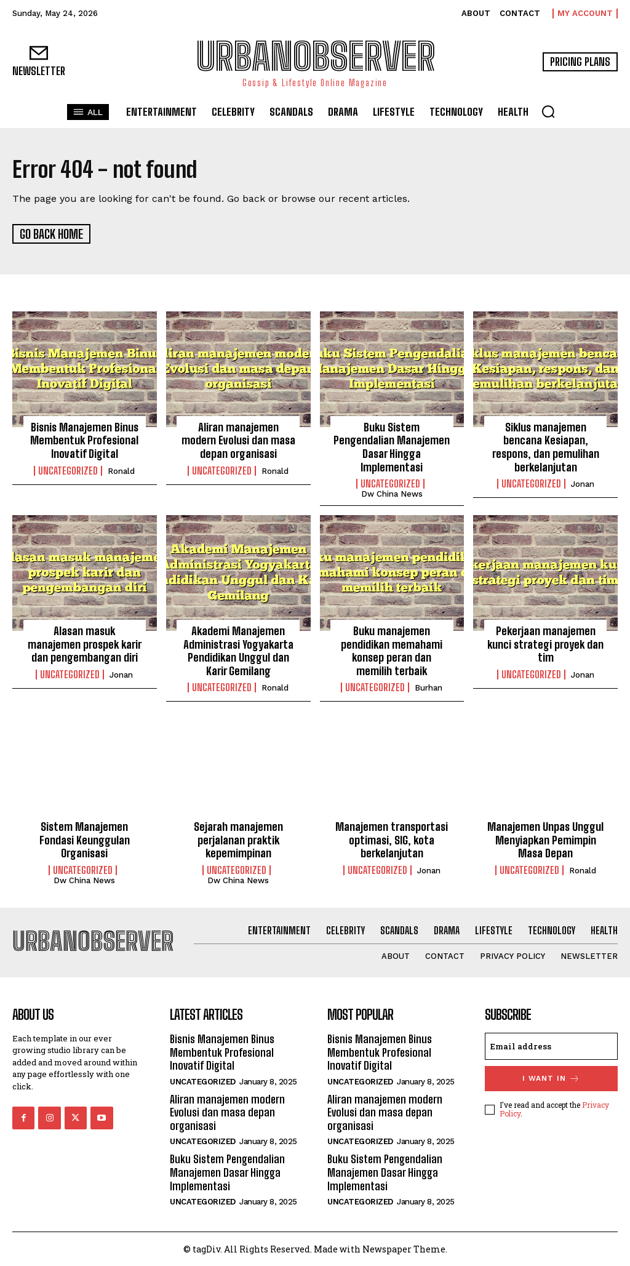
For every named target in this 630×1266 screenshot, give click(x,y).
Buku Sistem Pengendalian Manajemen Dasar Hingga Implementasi (391, 446)
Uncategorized (68, 470)
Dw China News (392, 493)
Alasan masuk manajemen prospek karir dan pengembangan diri (85, 643)
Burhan (428, 687)
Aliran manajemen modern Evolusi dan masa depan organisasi (238, 439)
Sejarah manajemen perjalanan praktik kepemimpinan (238, 839)
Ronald (121, 470)
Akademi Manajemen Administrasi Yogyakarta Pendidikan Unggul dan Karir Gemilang (238, 649)
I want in (551, 1077)
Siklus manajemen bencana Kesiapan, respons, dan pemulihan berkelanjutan (545, 446)
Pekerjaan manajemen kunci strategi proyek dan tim (545, 643)
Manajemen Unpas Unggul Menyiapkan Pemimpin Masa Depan (545, 839)
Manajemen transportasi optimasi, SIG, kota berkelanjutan (391, 839)
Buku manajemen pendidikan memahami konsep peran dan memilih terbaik (391, 649)
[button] (548, 111)
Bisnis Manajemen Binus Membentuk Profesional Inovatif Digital (84, 439)
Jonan (582, 483)
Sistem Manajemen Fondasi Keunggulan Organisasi (84, 839)
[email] (551, 1045)
